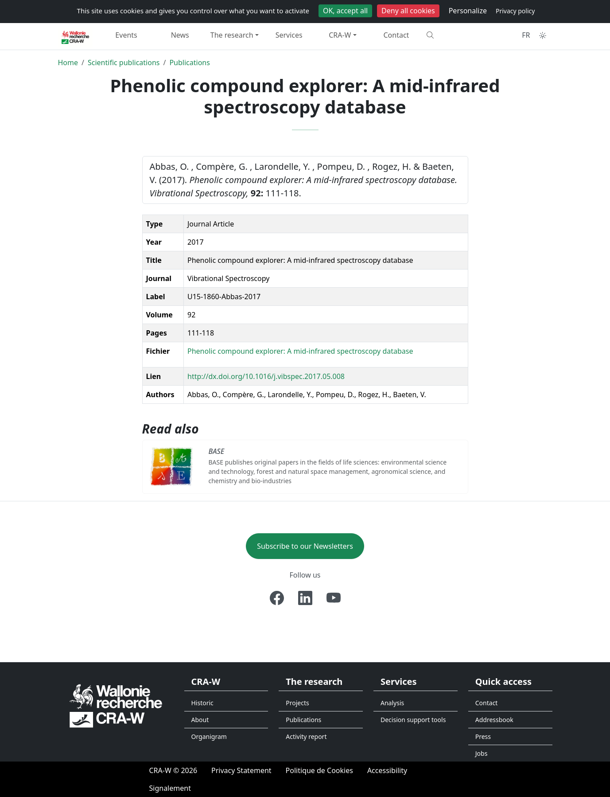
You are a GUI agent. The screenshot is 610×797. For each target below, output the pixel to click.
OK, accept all (345, 11)
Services (289, 35)
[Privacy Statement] (241, 770)
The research (231, 35)
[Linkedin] (305, 598)
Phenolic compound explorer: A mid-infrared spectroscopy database (300, 351)
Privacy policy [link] (515, 11)
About (200, 719)
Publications (189, 62)
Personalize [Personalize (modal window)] (468, 11)
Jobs (481, 753)
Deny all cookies (408, 11)
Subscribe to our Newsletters (305, 546)
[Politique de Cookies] (319, 770)
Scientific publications (124, 62)
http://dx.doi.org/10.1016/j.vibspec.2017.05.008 (266, 376)
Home (68, 62)
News (180, 35)
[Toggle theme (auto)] (542, 35)
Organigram (209, 736)
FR (526, 35)
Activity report (306, 736)
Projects (297, 703)
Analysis (392, 703)
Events (126, 35)
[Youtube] (333, 598)
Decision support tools (413, 719)
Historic (202, 703)
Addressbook (494, 719)
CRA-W (340, 35)
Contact (396, 35)
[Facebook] (277, 598)
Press (483, 736)
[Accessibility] (387, 770)
